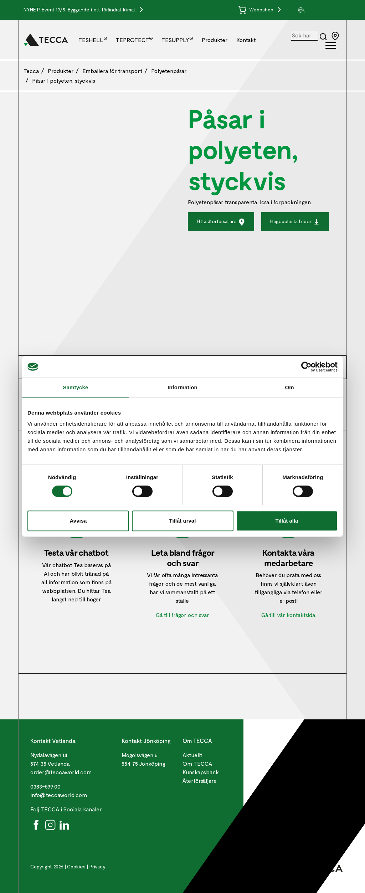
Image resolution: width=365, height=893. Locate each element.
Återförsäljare (199, 780)
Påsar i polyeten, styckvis (63, 80)
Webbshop (256, 9)
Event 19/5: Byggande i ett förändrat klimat (89, 9)
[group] (319, 10)
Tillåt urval (182, 521)
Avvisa (78, 521)
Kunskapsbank (200, 772)
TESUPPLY (177, 39)
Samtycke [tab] (75, 387)
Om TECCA (197, 763)
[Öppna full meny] (330, 46)
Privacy (97, 866)
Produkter (215, 39)
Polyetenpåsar (169, 70)
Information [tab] (182, 387)
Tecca (31, 70)
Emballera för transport (112, 70)
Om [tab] (289, 387)
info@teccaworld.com (58, 794)
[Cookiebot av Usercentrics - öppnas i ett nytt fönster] (306, 366)
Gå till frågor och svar (182, 614)
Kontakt (246, 39)
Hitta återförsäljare (221, 222)
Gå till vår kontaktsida (288, 614)
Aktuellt (192, 754)
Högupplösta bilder (295, 222)
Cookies (76, 866)
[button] (319, 10)
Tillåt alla (287, 521)
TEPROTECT (134, 39)
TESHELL (92, 39)
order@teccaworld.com (61, 772)
